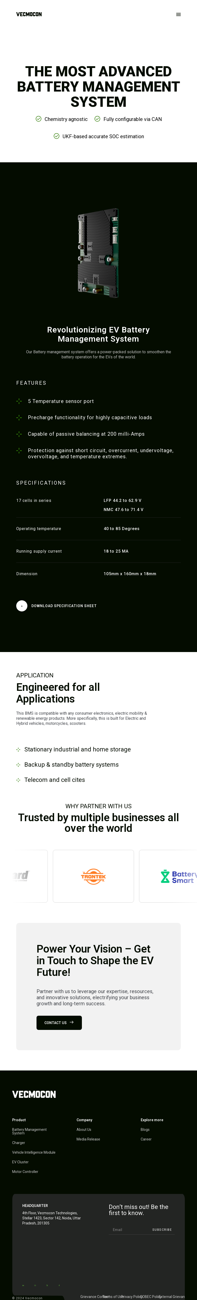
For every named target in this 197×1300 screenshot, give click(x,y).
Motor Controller (25, 1172)
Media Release (88, 1139)
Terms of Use (113, 1297)
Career (146, 1139)
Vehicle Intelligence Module (34, 1152)
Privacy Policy (132, 1297)
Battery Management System (29, 1131)
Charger (18, 1143)
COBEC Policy (151, 1297)
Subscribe (162, 1229)
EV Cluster (20, 1162)
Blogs (145, 1130)
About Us (84, 1130)
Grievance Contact (95, 1297)
